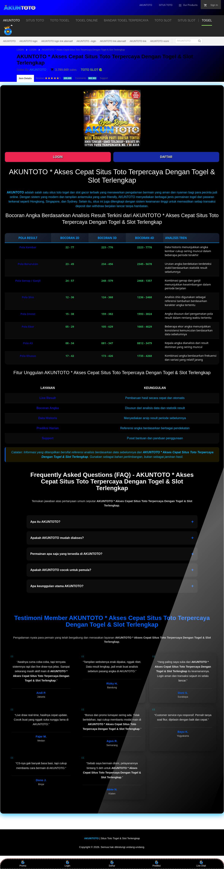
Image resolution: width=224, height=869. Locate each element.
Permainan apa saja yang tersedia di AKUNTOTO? (112, 554)
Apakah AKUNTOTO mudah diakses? (112, 538)
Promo (22, 863)
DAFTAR (166, 157)
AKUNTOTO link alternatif (113, 41)
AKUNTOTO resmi (159, 41)
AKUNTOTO (9, 41)
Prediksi (157, 863)
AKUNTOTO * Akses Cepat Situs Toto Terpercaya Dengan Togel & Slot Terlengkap (83, 49)
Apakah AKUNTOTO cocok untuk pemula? (112, 570)
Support (104, 78)
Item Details (25, 78)
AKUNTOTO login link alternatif (57, 41)
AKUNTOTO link (138, 41)
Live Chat (201, 863)
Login (67, 863)
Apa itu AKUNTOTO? (112, 522)
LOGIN (21, 49)
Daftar (112, 863)
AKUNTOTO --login (86, 41)
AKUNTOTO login (28, 41)
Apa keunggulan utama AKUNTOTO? (112, 586)
